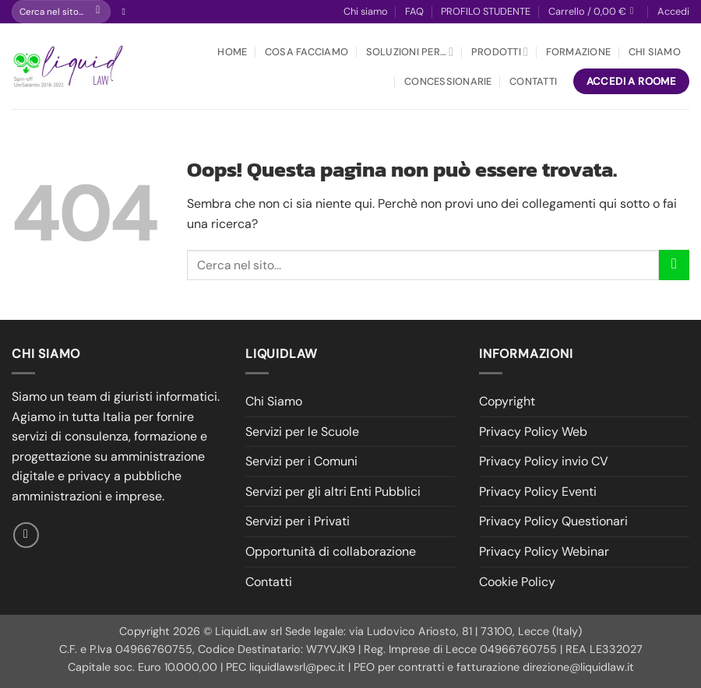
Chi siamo (365, 11)
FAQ (414, 11)
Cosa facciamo (306, 51)
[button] (594, 12)
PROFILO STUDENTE (485, 11)
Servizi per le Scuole (302, 431)
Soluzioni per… (410, 51)
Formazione (578, 51)
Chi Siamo (655, 51)
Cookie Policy (517, 582)
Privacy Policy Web (533, 431)
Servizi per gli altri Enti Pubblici (333, 491)
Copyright (507, 401)
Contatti (533, 81)
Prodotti (499, 51)
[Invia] (97, 11)
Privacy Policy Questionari (553, 521)
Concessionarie (448, 81)
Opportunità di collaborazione (330, 551)
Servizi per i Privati (297, 521)
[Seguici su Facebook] (126, 11)
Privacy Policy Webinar (544, 551)
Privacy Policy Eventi (538, 491)
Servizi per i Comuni (301, 461)
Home (232, 51)
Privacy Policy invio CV (543, 461)
